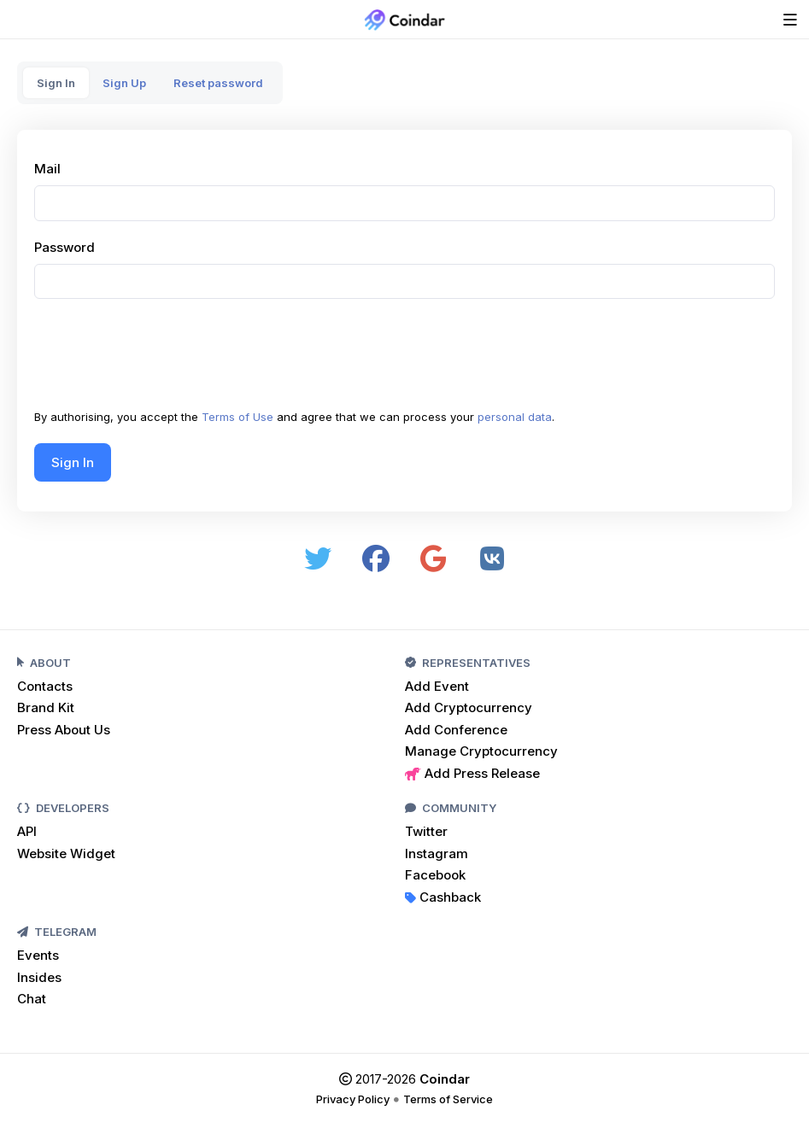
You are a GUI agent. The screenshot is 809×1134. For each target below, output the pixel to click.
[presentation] (164, 358)
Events (38, 955)
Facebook (435, 875)
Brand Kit (45, 707)
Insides (39, 977)
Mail (47, 169)
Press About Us (63, 730)
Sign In (56, 83)
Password (64, 247)
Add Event (437, 686)
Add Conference (456, 730)
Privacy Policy (353, 1099)
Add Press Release (472, 773)
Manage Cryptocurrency (481, 751)
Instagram (436, 853)
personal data (515, 417)
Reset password (218, 83)
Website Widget (66, 853)
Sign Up (124, 83)
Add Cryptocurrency (468, 707)
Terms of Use (237, 417)
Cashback (443, 897)
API (27, 831)
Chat (31, 999)
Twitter (426, 831)
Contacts (45, 686)
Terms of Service (448, 1099)
